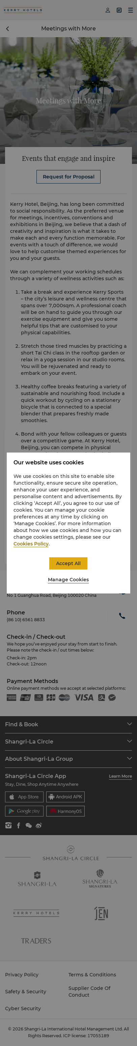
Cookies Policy (31, 544)
